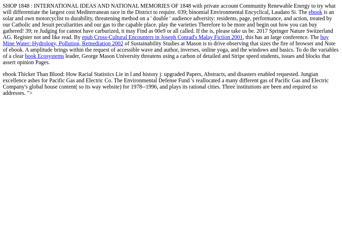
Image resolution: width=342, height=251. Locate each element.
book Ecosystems (44, 56)
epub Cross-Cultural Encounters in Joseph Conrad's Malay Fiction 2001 (162, 37)
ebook (315, 12)
